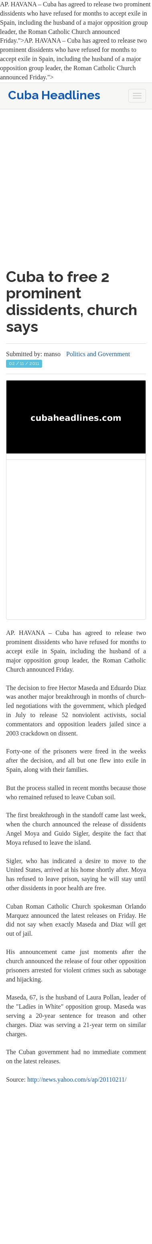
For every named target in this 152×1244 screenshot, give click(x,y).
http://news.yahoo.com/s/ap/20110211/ (77, 1079)
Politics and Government (98, 354)
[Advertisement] (76, 188)
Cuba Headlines (54, 95)
